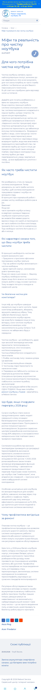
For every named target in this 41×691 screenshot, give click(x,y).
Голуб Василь (17, 652)
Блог (12, 28)
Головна (5, 28)
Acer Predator (9, 629)
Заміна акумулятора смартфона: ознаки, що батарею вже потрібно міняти (19, 663)
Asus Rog (6, 624)
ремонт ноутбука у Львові (13, 392)
